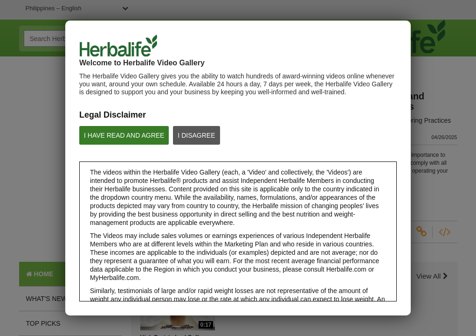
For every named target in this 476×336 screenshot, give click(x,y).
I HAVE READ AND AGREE (124, 135)
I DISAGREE (196, 135)
